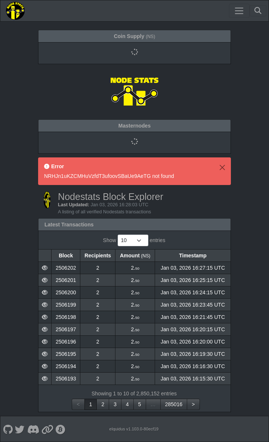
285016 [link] (174, 404)
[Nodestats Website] (47, 429)
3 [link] (115, 404)
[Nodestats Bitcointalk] (60, 429)
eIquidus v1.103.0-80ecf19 (133, 429)
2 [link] (102, 404)
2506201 (66, 280)
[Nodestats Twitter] (20, 429)
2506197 (66, 329)
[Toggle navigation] (239, 11)
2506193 (66, 379)
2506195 (66, 354)
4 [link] (127, 404)
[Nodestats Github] (8, 429)
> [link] (193, 404)
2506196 (66, 342)
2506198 (66, 317)
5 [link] (139, 404)
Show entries (134, 240)
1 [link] (90, 404)
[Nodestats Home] (15, 10)
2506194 (66, 366)
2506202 (66, 268)
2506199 (66, 305)
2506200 (66, 292)
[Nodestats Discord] (33, 429)
